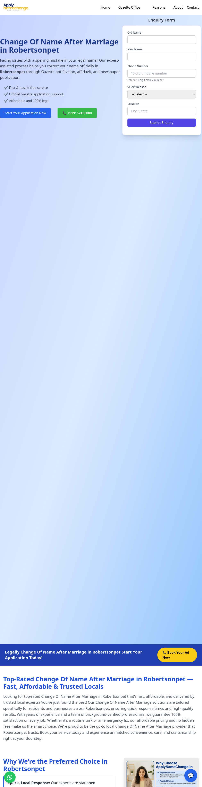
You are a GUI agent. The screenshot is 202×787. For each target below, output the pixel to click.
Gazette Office (129, 7)
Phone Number (137, 66)
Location (133, 104)
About (178, 7)
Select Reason (136, 87)
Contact (193, 7)
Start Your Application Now (25, 113)
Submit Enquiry (161, 122)
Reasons (158, 7)
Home (105, 7)
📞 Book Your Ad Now (175, 655)
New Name (135, 49)
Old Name (134, 32)
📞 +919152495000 (77, 113)
